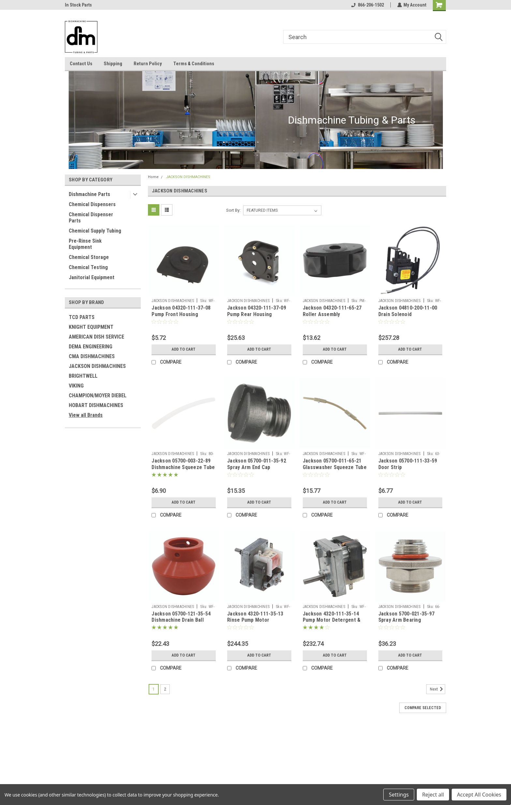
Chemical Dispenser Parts (91, 217)
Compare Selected (422, 708)
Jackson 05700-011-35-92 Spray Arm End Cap (256, 464)
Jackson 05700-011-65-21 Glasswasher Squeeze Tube (335, 464)
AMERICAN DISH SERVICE (96, 337)
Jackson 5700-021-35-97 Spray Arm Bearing (406, 617)
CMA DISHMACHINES (92, 356)
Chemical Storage (89, 257)
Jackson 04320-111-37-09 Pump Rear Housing (256, 311)
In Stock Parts (78, 5)
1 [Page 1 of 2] (154, 689)
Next (437, 689)
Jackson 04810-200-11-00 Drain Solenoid (407, 311)
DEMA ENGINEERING (90, 346)
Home (153, 177)
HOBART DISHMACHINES (96, 405)
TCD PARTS (82, 317)
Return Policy (148, 64)
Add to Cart (184, 349)
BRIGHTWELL (83, 376)
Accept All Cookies (479, 794)
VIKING (76, 386)
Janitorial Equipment (91, 277)
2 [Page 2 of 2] (165, 689)
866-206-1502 (367, 5)
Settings (399, 794)
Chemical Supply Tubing (95, 231)
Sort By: (233, 210)
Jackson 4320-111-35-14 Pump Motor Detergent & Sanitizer (332, 620)
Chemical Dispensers (92, 204)
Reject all (433, 794)
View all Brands (86, 415)
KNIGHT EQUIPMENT (91, 327)
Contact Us (81, 64)
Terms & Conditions (193, 64)
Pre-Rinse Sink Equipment (85, 244)
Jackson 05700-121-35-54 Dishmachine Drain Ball (181, 617)
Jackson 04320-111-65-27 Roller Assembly (332, 311)
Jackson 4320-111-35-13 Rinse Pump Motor (255, 617)
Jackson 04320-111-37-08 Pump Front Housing (181, 311)
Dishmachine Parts (89, 194)
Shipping (113, 64)
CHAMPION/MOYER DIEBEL (97, 395)
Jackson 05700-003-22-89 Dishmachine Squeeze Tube (183, 464)
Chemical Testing (88, 267)
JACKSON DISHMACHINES (97, 366)
